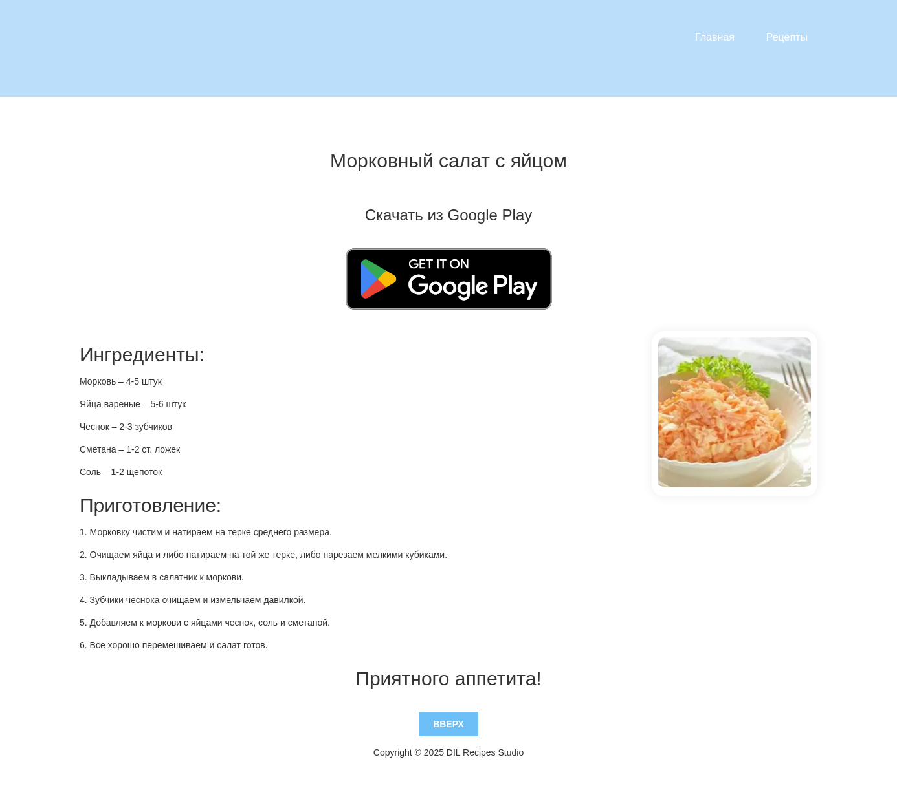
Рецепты (787, 37)
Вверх (448, 724)
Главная (715, 37)
